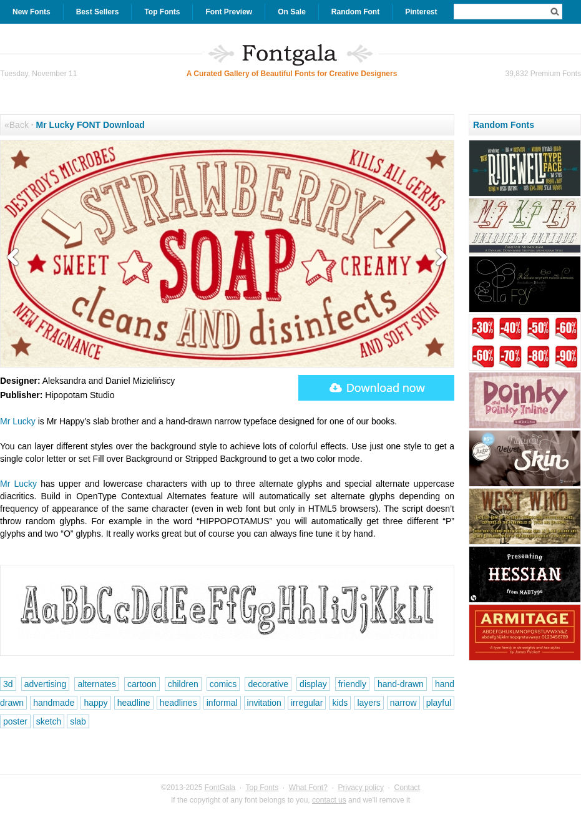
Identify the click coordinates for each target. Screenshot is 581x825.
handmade (53, 703)
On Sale (292, 11)
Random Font (355, 11)
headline (133, 703)
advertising (45, 684)
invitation (264, 703)
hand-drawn (401, 684)
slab (78, 721)
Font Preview (228, 11)
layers (368, 703)
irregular (307, 703)
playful (438, 703)
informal (222, 703)
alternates (96, 684)
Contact (407, 787)
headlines (178, 703)
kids (340, 703)
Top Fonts (162, 11)
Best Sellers (97, 11)
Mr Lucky (18, 421)
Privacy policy (361, 787)
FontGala (220, 787)
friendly (352, 684)
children (183, 684)
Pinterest (421, 11)
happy (95, 703)
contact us (329, 800)
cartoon (142, 684)
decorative (268, 684)
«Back (16, 125)
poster (15, 721)
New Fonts (31, 11)
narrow (403, 703)
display (313, 684)
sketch (48, 721)
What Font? (308, 787)
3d (8, 684)
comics (223, 684)
